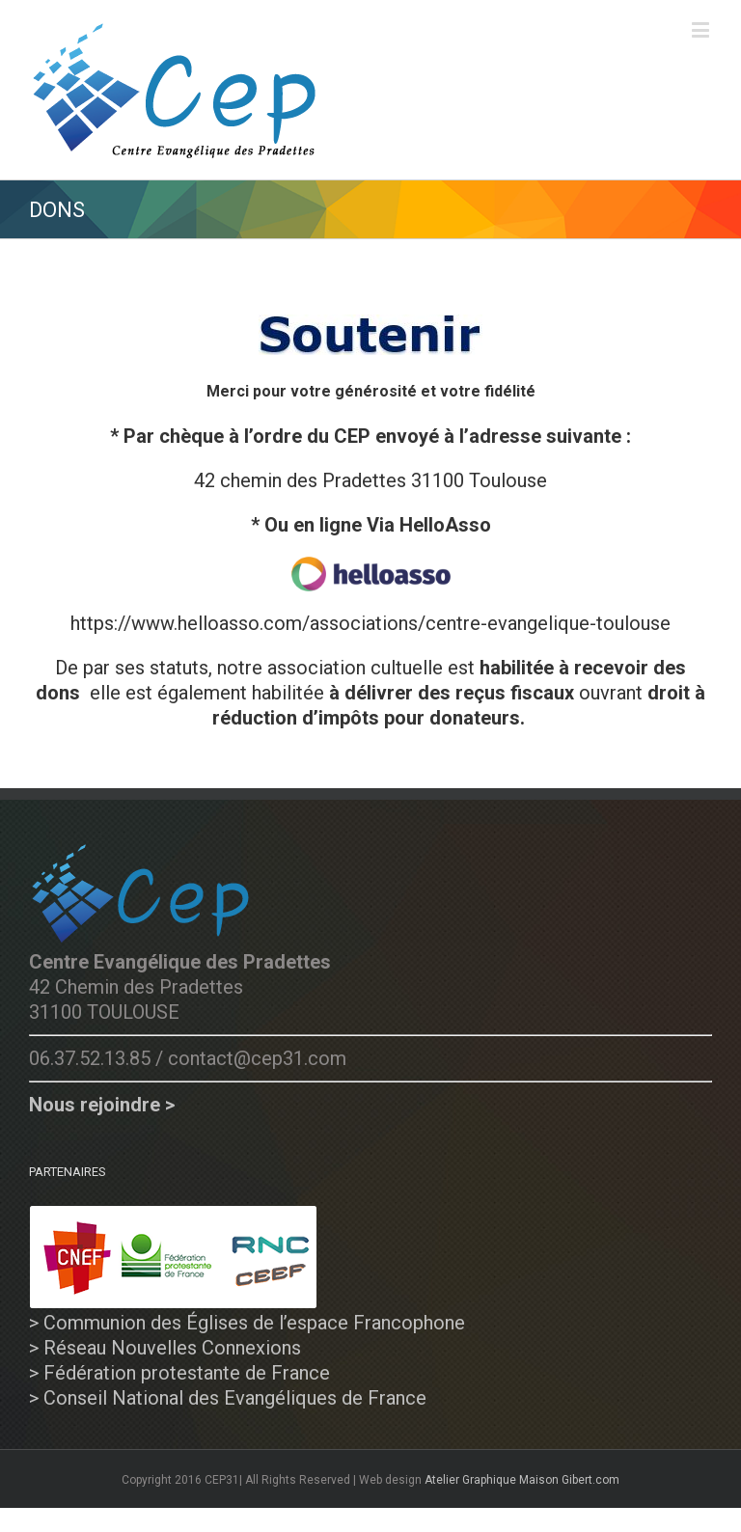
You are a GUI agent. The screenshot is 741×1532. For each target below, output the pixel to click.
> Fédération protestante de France (179, 1372)
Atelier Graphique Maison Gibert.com (522, 1480)
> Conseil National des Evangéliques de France (227, 1397)
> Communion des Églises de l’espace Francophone (247, 1322)
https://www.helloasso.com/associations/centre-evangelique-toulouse (370, 623)
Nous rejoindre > (102, 1104)
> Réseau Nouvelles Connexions (165, 1347)
